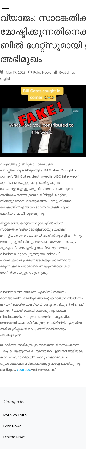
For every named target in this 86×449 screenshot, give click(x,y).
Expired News (14, 436)
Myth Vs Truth (15, 415)
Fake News (39, 72)
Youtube (24, 369)
